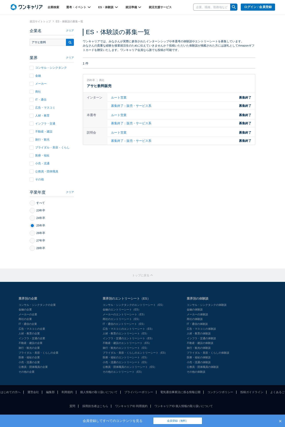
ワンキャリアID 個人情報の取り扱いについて (183, 406)
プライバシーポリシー (138, 392)
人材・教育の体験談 (199, 333)
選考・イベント (78, 7)
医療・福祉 (40, 156)
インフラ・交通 (42, 124)
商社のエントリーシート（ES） (122, 319)
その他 (37, 179)
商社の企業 (25, 319)
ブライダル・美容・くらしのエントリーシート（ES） (135, 352)
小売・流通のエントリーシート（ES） (126, 362)
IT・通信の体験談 (197, 324)
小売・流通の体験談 (199, 362)
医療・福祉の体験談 (199, 357)
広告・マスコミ (42, 108)
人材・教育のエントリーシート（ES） (126, 333)
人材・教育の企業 (29, 333)
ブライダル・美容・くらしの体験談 (208, 352)
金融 (35, 76)
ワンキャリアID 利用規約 (131, 406)
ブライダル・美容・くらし (50, 148)
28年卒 (37, 248)
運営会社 (33, 392)
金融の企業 (25, 309)
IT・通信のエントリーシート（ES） (124, 324)
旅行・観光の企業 (29, 347)
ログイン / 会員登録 (258, 7)
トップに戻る (142, 275)
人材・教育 (40, 116)
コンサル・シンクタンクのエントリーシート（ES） (134, 304)
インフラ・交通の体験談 (201, 338)
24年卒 (37, 218)
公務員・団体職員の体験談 (203, 367)
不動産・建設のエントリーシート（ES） (127, 343)
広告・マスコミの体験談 (201, 328)
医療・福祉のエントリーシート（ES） (126, 357)
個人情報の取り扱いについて (98, 392)
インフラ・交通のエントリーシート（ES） (128, 338)
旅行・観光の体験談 (199, 347)
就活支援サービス (160, 7)
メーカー (38, 84)
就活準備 (133, 7)
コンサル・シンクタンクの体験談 (207, 304)
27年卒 (37, 240)
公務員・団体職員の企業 (33, 367)
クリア (70, 30)
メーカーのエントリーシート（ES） (124, 314)
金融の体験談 (195, 309)
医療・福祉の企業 (29, 357)
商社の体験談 (195, 319)
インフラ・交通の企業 (32, 338)
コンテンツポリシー (220, 392)
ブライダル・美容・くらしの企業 (38, 352)
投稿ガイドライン (251, 392)
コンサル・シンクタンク (48, 68)
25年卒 (37, 225)
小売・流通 (40, 164)
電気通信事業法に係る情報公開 (180, 392)
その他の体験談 (196, 371)
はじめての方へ (10, 392)
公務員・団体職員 (44, 172)
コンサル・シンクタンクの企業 (37, 304)
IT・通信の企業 (28, 324)
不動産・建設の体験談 (200, 343)
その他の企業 (27, 371)
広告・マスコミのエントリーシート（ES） (128, 328)
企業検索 (53, 7)
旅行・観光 (40, 140)
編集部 (50, 392)
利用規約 (67, 392)
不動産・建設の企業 (30, 343)
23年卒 (37, 210)
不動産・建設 (41, 132)
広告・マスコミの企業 (32, 328)
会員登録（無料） (177, 420)
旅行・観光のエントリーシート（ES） (126, 347)
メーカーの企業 (28, 314)
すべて (37, 203)
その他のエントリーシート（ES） (123, 371)
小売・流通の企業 (29, 362)
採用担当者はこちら (95, 406)
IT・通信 (38, 100)
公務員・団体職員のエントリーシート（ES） (130, 367)
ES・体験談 (108, 7)
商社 (35, 92)
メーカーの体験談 (197, 314)
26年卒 (37, 233)
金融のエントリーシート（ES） (122, 309)
